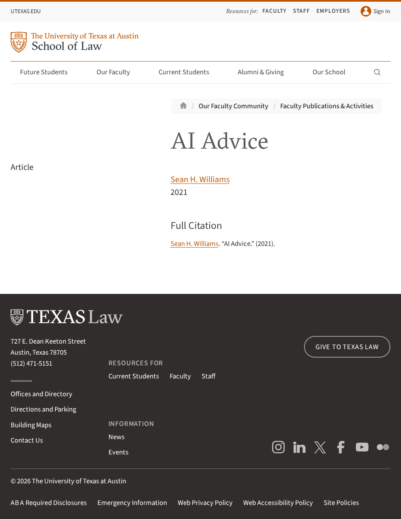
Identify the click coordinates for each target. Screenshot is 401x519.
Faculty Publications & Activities (326, 106)
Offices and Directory (41, 394)
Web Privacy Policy (205, 503)
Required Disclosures (49, 503)
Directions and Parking (43, 409)
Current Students (189, 72)
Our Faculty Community (233, 106)
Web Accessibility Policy (278, 503)
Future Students (48, 72)
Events (118, 452)
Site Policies (341, 503)
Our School (334, 72)
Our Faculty (118, 72)
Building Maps (31, 425)
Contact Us (27, 440)
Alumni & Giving (265, 72)
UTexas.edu (26, 11)
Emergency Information (132, 503)
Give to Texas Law (347, 347)
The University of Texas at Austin (79, 481)
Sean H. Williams (200, 179)
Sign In (375, 11)
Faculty (274, 11)
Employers (333, 11)
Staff (301, 11)
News (116, 437)
